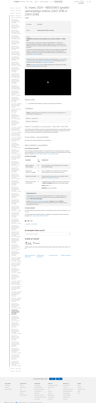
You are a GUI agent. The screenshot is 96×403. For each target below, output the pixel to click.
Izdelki (31, 1)
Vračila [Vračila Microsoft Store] (21, 389)
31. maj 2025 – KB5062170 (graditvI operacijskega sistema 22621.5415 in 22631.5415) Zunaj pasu (16, 129)
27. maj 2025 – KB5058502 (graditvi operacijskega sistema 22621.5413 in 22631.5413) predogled (16, 134)
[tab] (28, 243)
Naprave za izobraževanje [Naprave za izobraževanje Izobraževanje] (38, 387)
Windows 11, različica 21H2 (16, 371)
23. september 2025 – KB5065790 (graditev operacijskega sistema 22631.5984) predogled (15, 75)
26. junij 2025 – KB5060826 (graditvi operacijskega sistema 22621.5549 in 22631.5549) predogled (15, 116)
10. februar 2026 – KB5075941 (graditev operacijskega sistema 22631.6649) (15, 26)
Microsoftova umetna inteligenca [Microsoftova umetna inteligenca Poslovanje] (53, 385)
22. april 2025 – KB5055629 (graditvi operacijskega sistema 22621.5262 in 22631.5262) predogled (15, 145)
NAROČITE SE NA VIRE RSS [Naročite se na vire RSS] (31, 224)
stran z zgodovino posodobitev (47, 62)
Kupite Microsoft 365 (58, 1)
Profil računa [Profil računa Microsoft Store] (22, 385)
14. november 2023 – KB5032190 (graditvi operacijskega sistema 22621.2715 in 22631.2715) (15, 357)
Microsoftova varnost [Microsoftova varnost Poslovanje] (51, 387)
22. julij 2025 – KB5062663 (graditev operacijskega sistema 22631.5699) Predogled (16, 105)
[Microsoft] (9, 1)
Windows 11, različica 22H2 (16, 368)
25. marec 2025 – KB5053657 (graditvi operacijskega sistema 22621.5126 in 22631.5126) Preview (15, 163)
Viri (51, 1)
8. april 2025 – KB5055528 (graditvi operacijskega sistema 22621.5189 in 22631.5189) (16, 158)
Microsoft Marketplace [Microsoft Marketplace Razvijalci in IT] (66, 393)
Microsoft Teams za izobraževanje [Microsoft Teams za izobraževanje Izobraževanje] (39, 389)
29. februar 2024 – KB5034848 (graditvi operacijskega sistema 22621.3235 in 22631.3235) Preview (15, 318)
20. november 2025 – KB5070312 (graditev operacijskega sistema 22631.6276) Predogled (15, 53)
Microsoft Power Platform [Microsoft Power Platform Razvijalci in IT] (67, 395)
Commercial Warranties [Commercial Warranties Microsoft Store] (23, 395)
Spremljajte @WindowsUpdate (36, 64)
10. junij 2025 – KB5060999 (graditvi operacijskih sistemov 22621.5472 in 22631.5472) (15, 123)
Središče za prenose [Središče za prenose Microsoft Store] (23, 387)
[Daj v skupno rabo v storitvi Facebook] (26, 220)
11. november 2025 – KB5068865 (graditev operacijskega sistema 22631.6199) (15, 58)
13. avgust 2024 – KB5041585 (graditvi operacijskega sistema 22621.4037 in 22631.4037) (15, 253)
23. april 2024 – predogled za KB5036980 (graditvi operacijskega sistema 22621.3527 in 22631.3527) (16, 294)
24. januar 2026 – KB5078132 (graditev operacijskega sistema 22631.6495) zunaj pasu (15, 32)
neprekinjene (35, 54)
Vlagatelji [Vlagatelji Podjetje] (79, 391)
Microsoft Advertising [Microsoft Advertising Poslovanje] (51, 395)
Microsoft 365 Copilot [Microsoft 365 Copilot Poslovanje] (51, 397)
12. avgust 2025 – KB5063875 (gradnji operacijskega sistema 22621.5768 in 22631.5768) (15, 99)
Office (27, 1)
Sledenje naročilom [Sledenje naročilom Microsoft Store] (23, 391)
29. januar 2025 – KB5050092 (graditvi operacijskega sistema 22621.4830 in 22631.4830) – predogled (16, 189)
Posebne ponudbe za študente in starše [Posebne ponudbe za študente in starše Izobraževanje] (40, 397)
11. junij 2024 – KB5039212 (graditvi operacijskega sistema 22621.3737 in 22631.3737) (15, 277)
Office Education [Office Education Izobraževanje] (36, 393)
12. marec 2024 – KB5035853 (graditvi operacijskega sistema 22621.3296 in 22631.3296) (15, 312)
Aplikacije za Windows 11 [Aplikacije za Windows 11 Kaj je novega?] (8, 389)
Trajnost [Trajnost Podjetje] (79, 393)
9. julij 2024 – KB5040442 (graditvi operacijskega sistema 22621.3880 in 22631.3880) (16, 264)
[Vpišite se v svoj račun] (88, 1)
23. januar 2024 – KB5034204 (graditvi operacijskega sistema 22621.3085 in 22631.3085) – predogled (16, 331)
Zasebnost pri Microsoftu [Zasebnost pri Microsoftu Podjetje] (81, 389)
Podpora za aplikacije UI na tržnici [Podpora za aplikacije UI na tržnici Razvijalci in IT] (68, 389)
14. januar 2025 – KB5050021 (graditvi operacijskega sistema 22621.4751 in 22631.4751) (15, 195)
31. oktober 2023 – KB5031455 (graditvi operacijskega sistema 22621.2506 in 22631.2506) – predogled (16, 363)
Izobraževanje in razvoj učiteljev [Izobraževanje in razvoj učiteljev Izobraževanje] (39, 395)
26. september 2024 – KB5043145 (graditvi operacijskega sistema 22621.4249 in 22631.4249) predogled (15, 234)
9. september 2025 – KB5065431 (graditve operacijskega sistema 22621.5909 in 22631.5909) (15, 81)
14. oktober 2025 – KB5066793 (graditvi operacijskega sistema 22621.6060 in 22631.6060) (15, 69)
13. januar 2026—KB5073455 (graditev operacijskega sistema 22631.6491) (15, 42)
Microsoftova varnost (53, 255)
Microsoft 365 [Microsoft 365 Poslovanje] (50, 393)
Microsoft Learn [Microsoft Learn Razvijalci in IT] (65, 387)
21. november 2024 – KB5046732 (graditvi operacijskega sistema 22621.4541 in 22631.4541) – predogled (16, 208)
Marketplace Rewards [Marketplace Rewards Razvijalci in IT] (66, 397)
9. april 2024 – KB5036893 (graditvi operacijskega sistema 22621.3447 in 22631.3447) (16, 300)
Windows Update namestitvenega (37, 201)
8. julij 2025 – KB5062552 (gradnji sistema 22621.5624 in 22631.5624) (16, 111)
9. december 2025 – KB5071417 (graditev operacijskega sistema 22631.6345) (15, 48)
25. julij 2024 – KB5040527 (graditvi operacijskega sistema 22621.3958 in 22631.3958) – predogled (16, 259)
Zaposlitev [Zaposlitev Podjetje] (79, 385)
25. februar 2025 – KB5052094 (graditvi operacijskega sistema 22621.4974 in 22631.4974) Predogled (15, 176)
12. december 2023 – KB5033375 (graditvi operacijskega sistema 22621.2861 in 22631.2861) (15, 344)
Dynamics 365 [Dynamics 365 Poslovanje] (50, 391)
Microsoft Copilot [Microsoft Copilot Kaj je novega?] (7, 385)
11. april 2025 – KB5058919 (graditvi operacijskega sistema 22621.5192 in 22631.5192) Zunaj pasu (16, 152)
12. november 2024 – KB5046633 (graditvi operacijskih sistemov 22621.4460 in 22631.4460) (15, 215)
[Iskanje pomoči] (82, 1)
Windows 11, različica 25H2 (16, 10)
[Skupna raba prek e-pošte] (30, 220)
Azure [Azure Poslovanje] (49, 389)
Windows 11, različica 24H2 (16, 13)
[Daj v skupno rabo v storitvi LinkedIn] (28, 220)
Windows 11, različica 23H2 (16, 15)
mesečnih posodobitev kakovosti (45, 60)
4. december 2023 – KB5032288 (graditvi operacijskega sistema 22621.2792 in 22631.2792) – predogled (16, 350)
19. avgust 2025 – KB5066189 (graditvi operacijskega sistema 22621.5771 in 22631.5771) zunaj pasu (15, 93)
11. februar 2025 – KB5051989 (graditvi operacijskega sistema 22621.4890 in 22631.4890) (15, 183)
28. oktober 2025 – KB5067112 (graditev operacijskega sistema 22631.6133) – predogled (16, 64)
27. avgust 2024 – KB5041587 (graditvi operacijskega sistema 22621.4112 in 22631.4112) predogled (15, 247)
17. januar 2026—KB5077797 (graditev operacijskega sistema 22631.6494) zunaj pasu (15, 37)
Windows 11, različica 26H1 (16, 8)
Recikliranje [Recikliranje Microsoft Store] (21, 393)
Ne (59, 378)
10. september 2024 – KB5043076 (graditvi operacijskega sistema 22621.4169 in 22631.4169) (15, 240)
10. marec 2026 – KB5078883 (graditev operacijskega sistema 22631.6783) (15, 21)
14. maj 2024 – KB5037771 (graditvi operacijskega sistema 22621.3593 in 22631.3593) (16, 288)
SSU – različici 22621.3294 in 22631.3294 (39, 215)
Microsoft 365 (22, 1)
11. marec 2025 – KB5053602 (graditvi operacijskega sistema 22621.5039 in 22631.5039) (15, 170)
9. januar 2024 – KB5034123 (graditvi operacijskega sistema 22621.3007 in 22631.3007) (15, 338)
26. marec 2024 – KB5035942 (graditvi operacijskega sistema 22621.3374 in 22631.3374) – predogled (16, 305)
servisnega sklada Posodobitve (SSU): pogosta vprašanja (46, 153)
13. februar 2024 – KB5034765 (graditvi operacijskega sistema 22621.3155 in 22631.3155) (15, 325)
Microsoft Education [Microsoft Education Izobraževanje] (37, 385)
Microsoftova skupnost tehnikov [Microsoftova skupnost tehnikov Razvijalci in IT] (67, 391)
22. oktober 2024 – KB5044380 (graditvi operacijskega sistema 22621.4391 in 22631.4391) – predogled (16, 221)
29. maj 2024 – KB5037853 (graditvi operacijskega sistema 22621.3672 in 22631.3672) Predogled (16, 283)
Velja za (27, 17)
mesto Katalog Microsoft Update (52, 177)
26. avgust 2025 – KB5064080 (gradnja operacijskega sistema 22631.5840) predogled (15, 87)
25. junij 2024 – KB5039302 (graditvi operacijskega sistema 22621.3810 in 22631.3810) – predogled (16, 270)
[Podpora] (16, 1)
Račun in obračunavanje (44, 1)
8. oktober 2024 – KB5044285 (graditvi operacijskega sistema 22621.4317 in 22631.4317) (15, 228)
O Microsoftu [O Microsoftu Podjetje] (79, 387)
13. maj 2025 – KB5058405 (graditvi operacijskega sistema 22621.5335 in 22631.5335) (16, 139)
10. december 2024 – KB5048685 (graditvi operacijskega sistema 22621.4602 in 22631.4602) (15, 202)
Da (52, 378)
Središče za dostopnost (66, 255)
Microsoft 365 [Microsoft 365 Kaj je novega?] (7, 387)
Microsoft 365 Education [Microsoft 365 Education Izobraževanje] (38, 391)
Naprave (36, 1)
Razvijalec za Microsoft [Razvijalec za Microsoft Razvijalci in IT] (66, 385)
